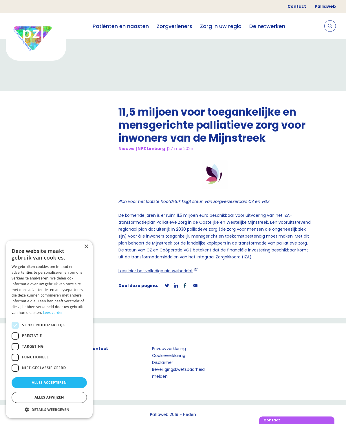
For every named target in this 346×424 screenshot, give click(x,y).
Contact (297, 6)
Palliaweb (325, 6)
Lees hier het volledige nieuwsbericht (155, 271)
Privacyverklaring (169, 348)
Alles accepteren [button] (49, 382)
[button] (49, 409)
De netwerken (267, 26)
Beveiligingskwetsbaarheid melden (178, 372)
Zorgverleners (174, 26)
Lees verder (53, 312)
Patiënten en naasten (121, 26)
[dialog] (49, 329)
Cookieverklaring (168, 355)
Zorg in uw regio (220, 26)
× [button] (86, 247)
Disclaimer (162, 362)
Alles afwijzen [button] (49, 397)
